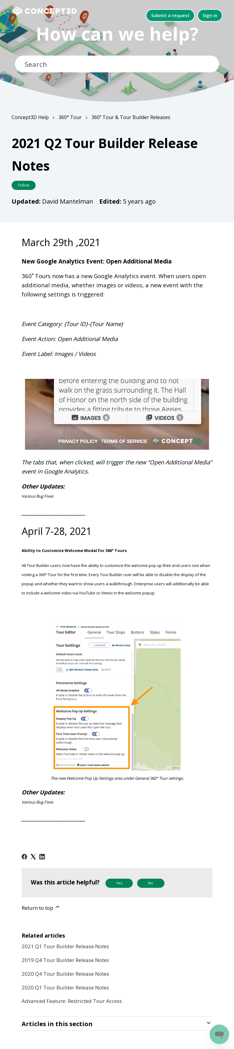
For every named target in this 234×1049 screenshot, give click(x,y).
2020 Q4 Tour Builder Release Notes (65, 973)
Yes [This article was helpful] (119, 883)
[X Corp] (33, 856)
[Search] (117, 64)
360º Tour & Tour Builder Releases (130, 117)
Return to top (41, 907)
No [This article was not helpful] (150, 883)
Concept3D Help (30, 117)
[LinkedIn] (42, 856)
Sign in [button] (210, 15)
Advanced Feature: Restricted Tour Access (72, 1000)
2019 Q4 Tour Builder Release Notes (65, 960)
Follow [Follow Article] (23, 185)
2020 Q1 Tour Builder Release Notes (65, 987)
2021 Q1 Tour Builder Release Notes (65, 946)
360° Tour (70, 117)
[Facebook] (24, 856)
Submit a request (170, 15)
